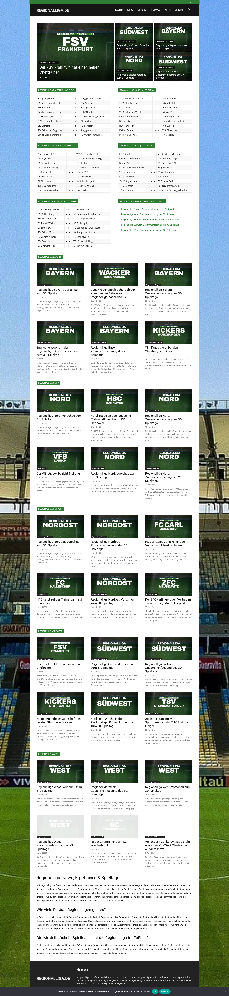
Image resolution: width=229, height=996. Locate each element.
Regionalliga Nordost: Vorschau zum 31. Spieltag (58, 543)
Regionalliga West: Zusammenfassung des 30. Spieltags (148, 230)
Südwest (156, 9)
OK (155, 991)
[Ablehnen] (225, 991)
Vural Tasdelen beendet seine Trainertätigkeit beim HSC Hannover (111, 419)
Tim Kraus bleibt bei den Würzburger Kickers (161, 349)
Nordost (142, 9)
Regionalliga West (43, 782)
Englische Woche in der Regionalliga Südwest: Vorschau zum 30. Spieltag (113, 722)
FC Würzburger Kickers (154, 343)
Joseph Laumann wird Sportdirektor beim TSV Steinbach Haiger (168, 722)
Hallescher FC (42, 595)
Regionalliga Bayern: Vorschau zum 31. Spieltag (57, 291)
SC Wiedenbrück (97, 837)
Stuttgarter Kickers (44, 714)
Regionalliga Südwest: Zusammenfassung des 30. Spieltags (150, 225)
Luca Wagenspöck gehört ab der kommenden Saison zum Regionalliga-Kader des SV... (113, 293)
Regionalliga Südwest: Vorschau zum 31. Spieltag (113, 665)
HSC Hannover (97, 411)
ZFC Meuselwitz (151, 595)
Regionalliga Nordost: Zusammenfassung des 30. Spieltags (150, 219)
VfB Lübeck (41, 469)
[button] (188, 10)
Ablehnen (165, 991)
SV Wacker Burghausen (100, 285)
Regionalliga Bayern (165, 41)
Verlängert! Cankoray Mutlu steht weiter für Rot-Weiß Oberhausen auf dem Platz (167, 845)
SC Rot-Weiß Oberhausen (155, 837)
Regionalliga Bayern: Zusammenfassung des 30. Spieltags (149, 209)
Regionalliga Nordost (44, 537)
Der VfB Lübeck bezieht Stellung (58, 473)
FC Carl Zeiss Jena (152, 537)
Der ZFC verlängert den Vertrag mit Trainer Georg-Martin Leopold (168, 601)
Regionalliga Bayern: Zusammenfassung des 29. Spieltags (109, 351)
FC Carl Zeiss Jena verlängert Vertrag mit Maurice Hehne (165, 543)
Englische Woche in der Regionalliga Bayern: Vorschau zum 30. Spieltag (57, 351)
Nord (130, 9)
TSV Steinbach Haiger (153, 714)
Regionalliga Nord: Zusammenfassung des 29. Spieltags (164, 477)
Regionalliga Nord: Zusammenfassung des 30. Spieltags (148, 214)
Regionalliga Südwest (49, 63)
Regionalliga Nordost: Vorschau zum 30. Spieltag (112, 601)
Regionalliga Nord (125, 71)
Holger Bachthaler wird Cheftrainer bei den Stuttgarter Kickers (60, 720)
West (168, 9)
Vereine (179, 9)
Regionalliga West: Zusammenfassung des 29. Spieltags (55, 845)
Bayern (119, 9)
